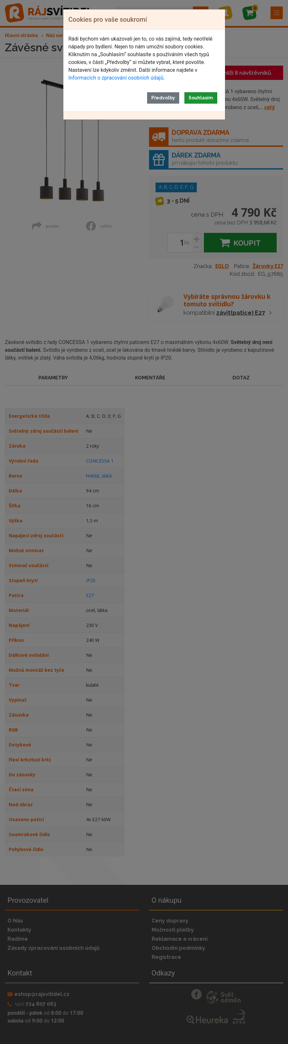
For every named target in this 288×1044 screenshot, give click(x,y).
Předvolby (163, 97)
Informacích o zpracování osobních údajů (116, 78)
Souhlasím (201, 97)
